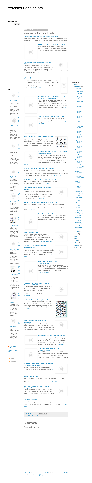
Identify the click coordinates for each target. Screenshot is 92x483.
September (78, 86)
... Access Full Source (48, 359)
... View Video (27, 42)
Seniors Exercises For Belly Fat (79, 214)
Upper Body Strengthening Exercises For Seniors (79, 167)
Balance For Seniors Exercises (78, 188)
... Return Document (46, 241)
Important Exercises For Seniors (79, 141)
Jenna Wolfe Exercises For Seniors (79, 146)
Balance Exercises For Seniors (35, 415)
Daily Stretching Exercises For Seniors (79, 199)
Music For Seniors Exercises (78, 209)
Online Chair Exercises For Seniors (79, 204)
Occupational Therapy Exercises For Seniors (79, 193)
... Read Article (57, 175)
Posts (11, 358)
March (77, 243)
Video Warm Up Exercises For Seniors (79, 106)
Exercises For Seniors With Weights (79, 126)
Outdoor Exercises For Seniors (79, 116)
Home (46, 472)
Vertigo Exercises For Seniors (79, 173)
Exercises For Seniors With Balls (79, 101)
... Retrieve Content (43, 52)
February (77, 245)
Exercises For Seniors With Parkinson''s (79, 90)
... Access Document (62, 221)
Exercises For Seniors (24, 8)
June (76, 236)
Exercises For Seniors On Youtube (78, 224)
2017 (75, 85)
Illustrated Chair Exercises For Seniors (79, 151)
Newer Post (27, 472)
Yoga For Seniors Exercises (78, 183)
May (76, 238)
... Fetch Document (38, 331)
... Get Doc (39, 72)
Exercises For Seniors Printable (78, 219)
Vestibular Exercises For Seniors (79, 131)
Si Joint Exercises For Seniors (79, 111)
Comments (12, 361)
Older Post (65, 472)
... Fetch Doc (36, 147)
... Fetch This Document (34, 87)
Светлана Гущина (13, 347)
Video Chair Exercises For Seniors (79, 136)
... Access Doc (60, 344)
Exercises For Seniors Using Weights (79, 178)
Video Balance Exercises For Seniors (79, 156)
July (76, 234)
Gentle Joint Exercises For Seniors (79, 161)
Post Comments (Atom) (37, 475)
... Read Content (39, 198)
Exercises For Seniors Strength (78, 121)
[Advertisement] (46, 16)
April (76, 240)
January (77, 247)
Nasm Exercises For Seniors (79, 228)
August (77, 231)
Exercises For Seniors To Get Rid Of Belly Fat (78, 96)
